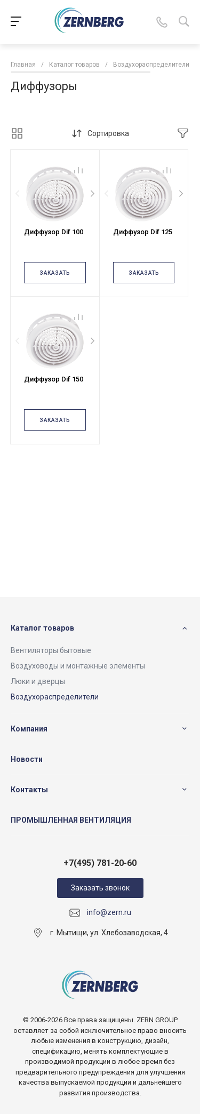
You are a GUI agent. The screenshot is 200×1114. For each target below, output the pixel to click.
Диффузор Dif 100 (53, 232)
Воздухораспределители (55, 697)
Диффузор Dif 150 (53, 379)
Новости (27, 759)
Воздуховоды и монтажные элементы (78, 666)
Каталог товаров (42, 628)
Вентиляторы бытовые (51, 650)
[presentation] (17, 194)
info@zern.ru (109, 912)
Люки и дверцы (38, 681)
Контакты (29, 789)
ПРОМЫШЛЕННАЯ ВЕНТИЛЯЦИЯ (71, 820)
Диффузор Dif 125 (142, 232)
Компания (29, 729)
